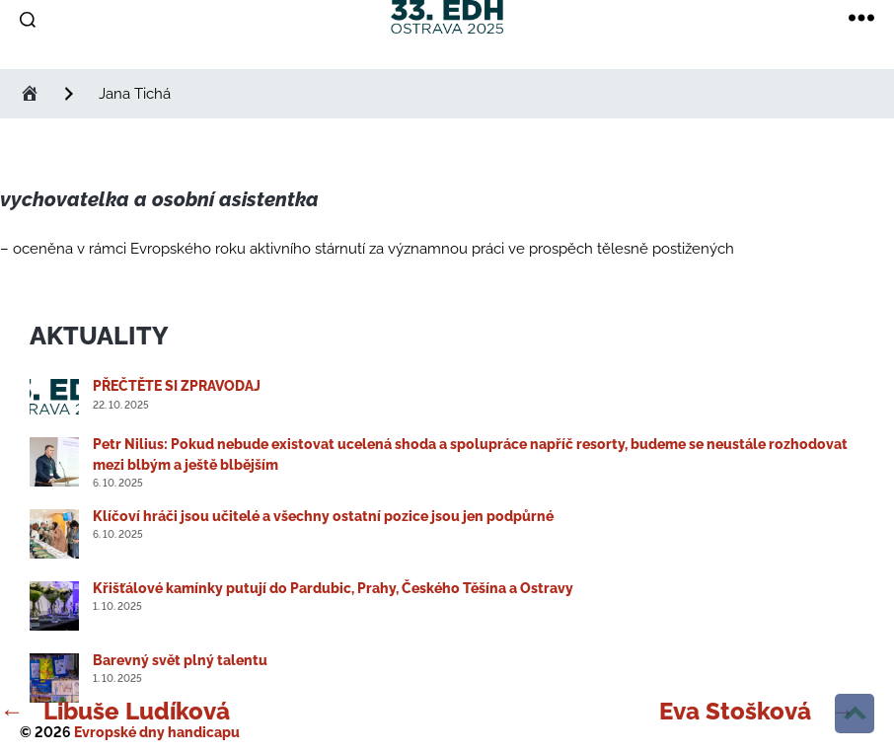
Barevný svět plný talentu (180, 660)
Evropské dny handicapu (157, 732)
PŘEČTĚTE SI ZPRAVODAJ (177, 386)
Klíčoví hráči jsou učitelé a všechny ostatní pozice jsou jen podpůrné (323, 516)
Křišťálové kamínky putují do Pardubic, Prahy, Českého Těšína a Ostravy (333, 588)
